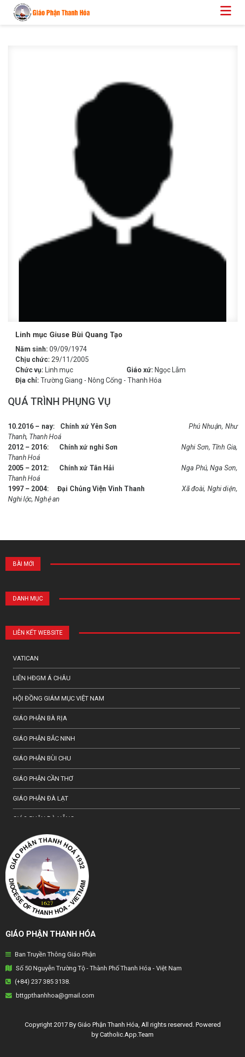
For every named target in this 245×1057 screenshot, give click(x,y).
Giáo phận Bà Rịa (40, 718)
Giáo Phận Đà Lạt (40, 798)
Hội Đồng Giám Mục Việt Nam (58, 698)
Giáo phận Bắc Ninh (44, 738)
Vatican (26, 658)
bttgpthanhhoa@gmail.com (55, 995)
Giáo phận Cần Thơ (43, 778)
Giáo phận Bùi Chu (42, 758)
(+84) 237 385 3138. (42, 981)
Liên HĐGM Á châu (42, 678)
